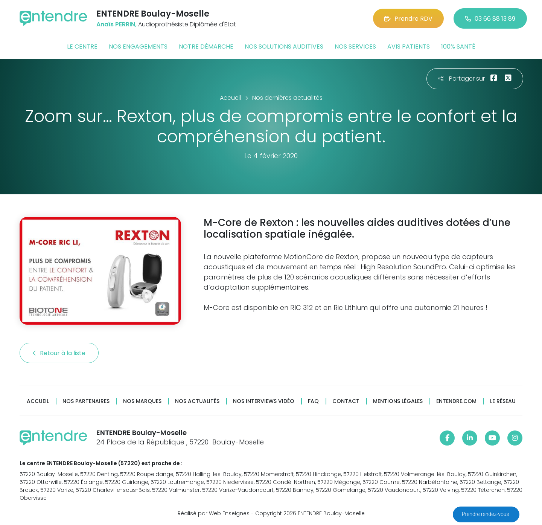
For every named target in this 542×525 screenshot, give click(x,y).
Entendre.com (456, 401)
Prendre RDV (408, 18)
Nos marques (142, 401)
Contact (345, 401)
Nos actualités (197, 401)
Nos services (355, 46)
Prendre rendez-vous (486, 514)
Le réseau (503, 401)
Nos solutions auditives (284, 46)
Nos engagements (138, 46)
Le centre (82, 46)
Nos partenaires (86, 401)
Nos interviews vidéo (263, 401)
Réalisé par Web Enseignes (214, 513)
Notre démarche (206, 46)
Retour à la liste (59, 353)
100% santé (458, 46)
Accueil (38, 401)
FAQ (313, 401)
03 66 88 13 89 (490, 18)
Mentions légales (398, 401)
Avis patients (408, 46)
